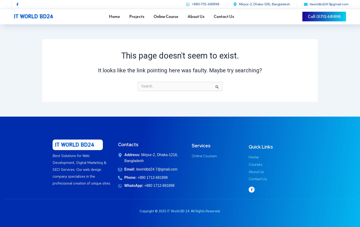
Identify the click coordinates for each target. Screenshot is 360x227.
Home (114, 16)
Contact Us (224, 16)
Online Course (166, 16)
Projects (136, 16)
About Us (196, 16)
